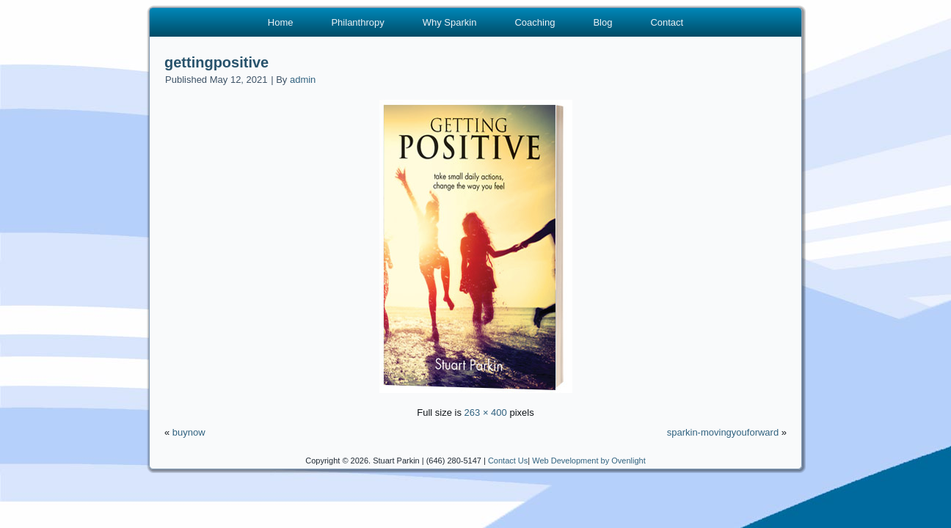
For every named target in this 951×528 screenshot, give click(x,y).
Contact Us (508, 460)
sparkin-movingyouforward (723, 432)
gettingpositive (216, 62)
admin (303, 79)
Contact (666, 22)
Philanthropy (357, 22)
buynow (188, 432)
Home (281, 22)
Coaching (534, 22)
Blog (602, 22)
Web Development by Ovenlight (589, 460)
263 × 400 (485, 412)
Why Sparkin (450, 22)
